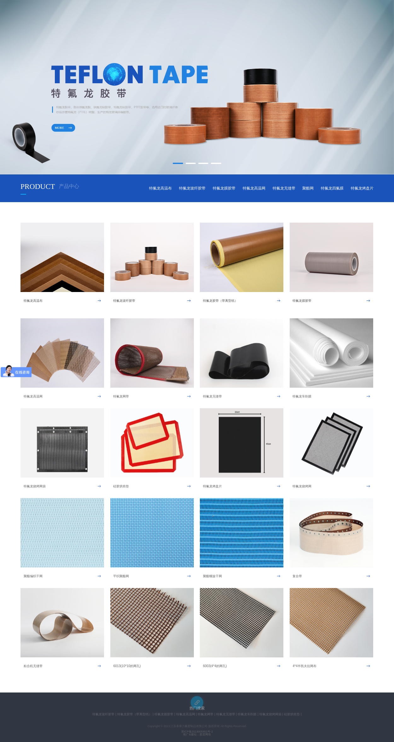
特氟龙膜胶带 (224, 188)
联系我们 (287, 16)
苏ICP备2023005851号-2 (197, 731)
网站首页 (102, 16)
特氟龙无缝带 (284, 188)
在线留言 (250, 16)
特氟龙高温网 (254, 188)
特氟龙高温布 (160, 188)
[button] (178, 163)
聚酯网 (308, 188)
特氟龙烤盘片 (362, 188)
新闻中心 (213, 16)
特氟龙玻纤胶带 (192, 188)
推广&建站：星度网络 (197, 734)
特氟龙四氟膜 (332, 188)
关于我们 (139, 16)
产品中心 (176, 16)
